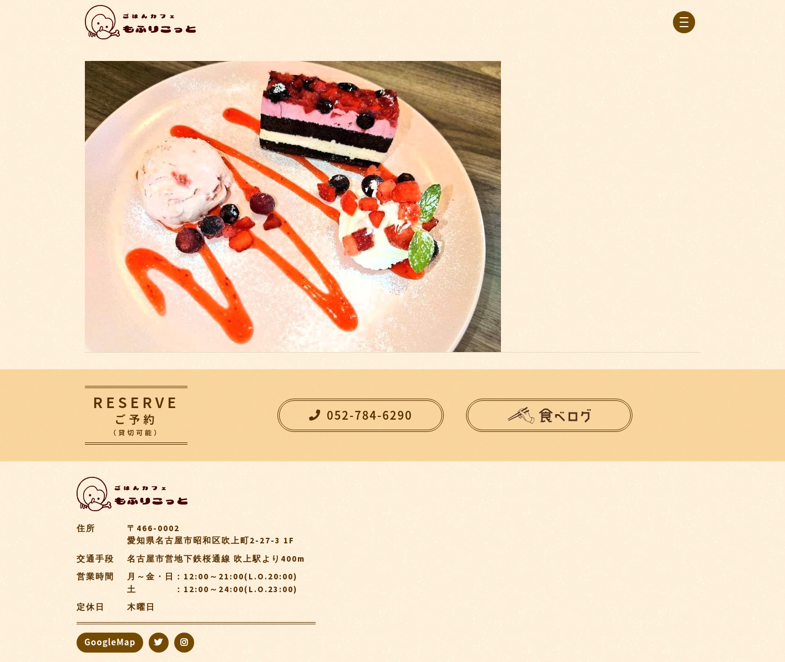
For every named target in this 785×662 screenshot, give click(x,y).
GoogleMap (109, 642)
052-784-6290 (361, 415)
